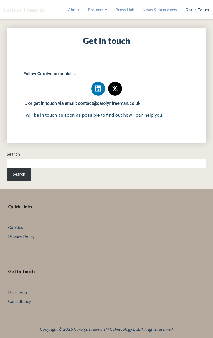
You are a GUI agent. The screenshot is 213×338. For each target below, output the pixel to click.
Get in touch (197, 9)
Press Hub (125, 9)
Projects (97, 9)
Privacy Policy (21, 236)
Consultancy (19, 301)
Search (13, 153)
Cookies (15, 227)
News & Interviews (160, 9)
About (74, 9)
